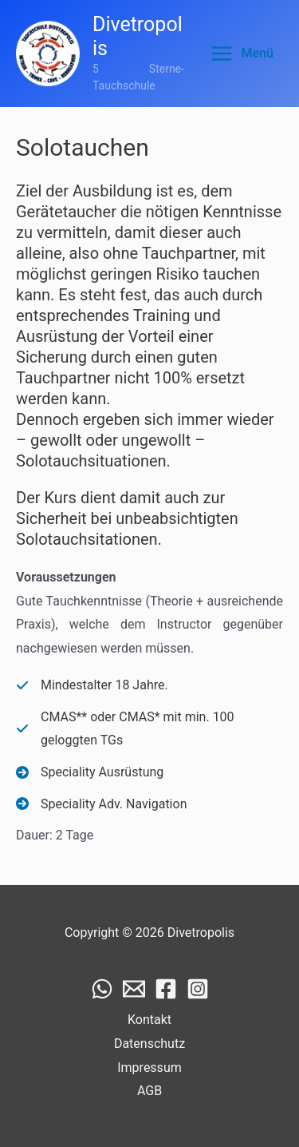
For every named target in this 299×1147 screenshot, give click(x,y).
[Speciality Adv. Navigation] (101, 804)
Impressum (149, 1067)
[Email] (134, 989)
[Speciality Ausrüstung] (89, 772)
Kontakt (149, 1019)
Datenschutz (149, 1043)
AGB (149, 1090)
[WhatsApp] (102, 989)
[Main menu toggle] (241, 53)
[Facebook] (166, 989)
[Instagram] (198, 989)
